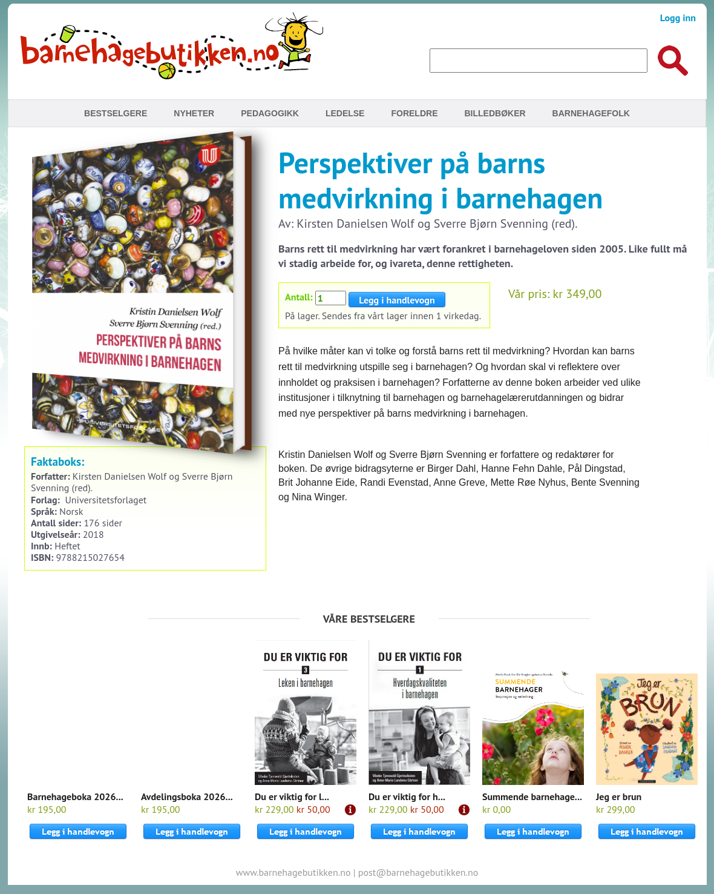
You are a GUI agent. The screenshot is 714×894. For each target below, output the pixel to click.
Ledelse (345, 113)
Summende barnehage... (532, 796)
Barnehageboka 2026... (75, 796)
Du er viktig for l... (292, 796)
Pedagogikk (270, 113)
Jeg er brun (618, 796)
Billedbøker (494, 113)
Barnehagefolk (591, 113)
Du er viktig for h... (406, 796)
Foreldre (414, 113)
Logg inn (678, 18)
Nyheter (194, 113)
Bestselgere (115, 113)
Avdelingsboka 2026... (187, 796)
